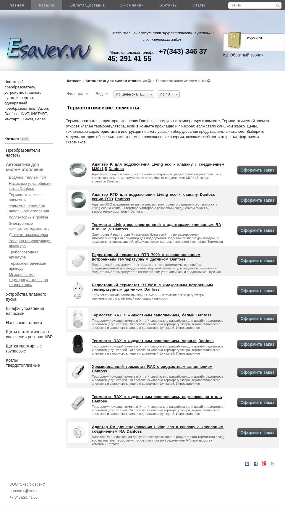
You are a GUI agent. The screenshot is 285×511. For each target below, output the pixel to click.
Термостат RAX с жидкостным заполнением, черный (144, 341)
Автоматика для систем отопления (24, 167)
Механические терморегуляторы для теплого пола (28, 279)
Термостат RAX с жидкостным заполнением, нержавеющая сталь (157, 396)
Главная (15, 5)
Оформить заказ (257, 170)
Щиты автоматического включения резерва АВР (29, 334)
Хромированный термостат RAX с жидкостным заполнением (152, 366)
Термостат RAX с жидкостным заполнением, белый (143, 315)
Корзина (254, 37)
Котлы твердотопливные (23, 363)
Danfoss (116, 168)
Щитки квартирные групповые (24, 348)
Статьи (199, 5)
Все (25, 139)
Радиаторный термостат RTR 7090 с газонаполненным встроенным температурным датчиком (146, 257)
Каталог (47, 5)
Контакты (168, 5)
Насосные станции (24, 322)
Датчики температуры (28, 234)
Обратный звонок (246, 55)
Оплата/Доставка (87, 5)
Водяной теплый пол (27, 177)
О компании (132, 5)
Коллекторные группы (28, 217)
